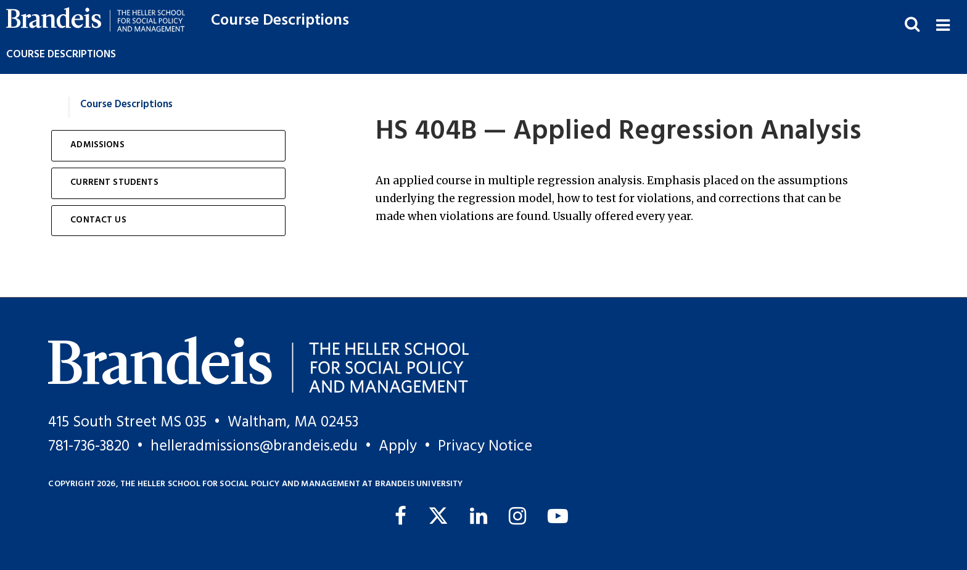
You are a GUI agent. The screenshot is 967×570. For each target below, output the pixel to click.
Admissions (97, 145)
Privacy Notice (485, 446)
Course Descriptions (280, 20)
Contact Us (98, 220)
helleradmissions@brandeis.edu (254, 446)
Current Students (114, 183)
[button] (942, 23)
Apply (398, 446)
